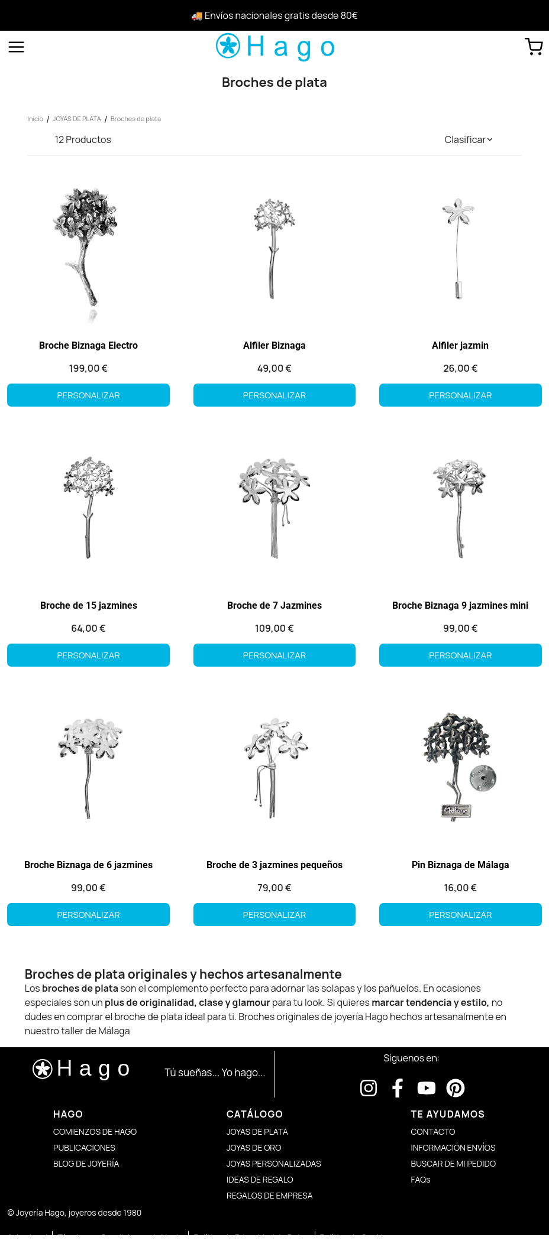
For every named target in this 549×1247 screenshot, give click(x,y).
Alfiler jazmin (461, 346)
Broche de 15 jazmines (87, 607)
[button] (469, 139)
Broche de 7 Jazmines (274, 607)
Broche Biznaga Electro (87, 346)
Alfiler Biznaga (274, 346)
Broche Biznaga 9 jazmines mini (461, 607)
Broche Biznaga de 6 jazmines (88, 867)
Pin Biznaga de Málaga (462, 867)
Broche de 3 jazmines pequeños (274, 867)
